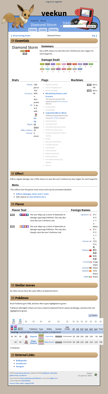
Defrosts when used (54, 130)
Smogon (20, 366)
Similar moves (25, 285)
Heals (48, 138)
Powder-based (52, 144)
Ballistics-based (52, 153)
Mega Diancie (33, 342)
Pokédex (35, 20)
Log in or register (54, 1)
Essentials (22, 41)
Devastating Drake (20, 35)
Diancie (33, 336)
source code (14, 383)
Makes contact (52, 84)
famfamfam (25, 381)
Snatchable (50, 110)
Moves (43, 20)
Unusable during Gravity (56, 127)
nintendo (53, 373)
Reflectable (50, 107)
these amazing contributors (31, 378)
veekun (54, 13)
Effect (19, 173)
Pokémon (21, 298)
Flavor (19, 204)
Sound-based (51, 124)
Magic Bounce (49, 342)
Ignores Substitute (53, 141)
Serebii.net (21, 363)
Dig (95, 35)
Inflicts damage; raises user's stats (32, 194)
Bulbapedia (21, 360)
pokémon (45, 373)
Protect (65, 101)
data (22, 383)
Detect (58, 101)
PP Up (36, 118)
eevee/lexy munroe (22, 373)
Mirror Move (55, 118)
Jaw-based (50, 147)
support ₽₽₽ (29, 383)
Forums (32, 30)
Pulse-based (51, 150)
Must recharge (52, 90)
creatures (23, 375)
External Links (25, 355)
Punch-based (51, 121)
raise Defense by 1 (37, 197)
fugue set (53, 378)
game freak (14, 375)
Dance (48, 165)
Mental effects (52, 156)
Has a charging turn (54, 87)
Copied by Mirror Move (56, 113)
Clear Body (49, 336)
